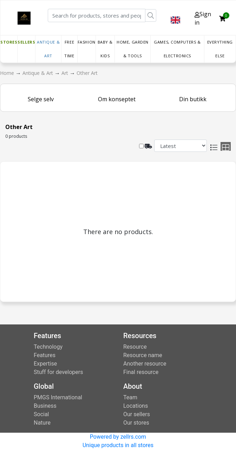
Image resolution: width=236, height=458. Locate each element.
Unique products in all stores (118, 445)
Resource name (142, 355)
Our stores (136, 422)
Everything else (220, 48)
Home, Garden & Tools (133, 48)
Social (41, 414)
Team (130, 397)
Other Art (87, 73)
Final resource (140, 372)
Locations (135, 405)
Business (45, 405)
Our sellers (136, 414)
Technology (48, 346)
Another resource (144, 363)
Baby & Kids (105, 48)
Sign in (203, 18)
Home (7, 73)
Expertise (45, 363)
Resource (135, 346)
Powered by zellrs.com (118, 436)
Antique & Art (48, 48)
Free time (69, 48)
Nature (42, 422)
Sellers (26, 42)
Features (44, 355)
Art (65, 73)
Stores (8, 42)
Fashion (87, 42)
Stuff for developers (58, 372)
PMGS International (58, 397)
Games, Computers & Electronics (177, 48)
